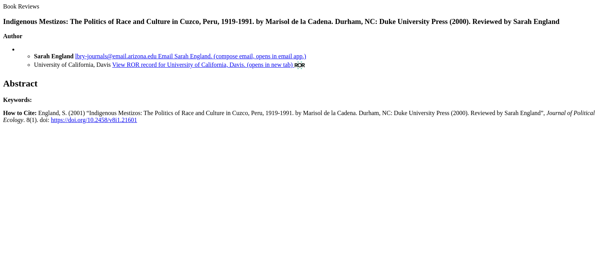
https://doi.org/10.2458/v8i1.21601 (94, 120)
